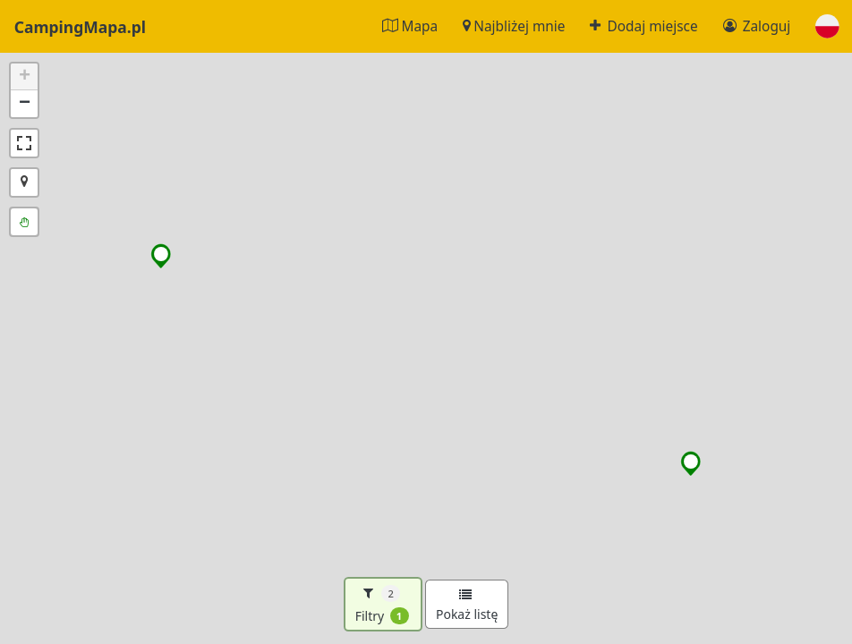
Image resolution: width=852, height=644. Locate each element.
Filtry (382, 604)
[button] (827, 26)
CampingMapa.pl (80, 26)
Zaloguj (757, 26)
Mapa (410, 26)
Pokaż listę (467, 606)
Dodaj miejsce (643, 26)
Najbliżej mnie (514, 26)
